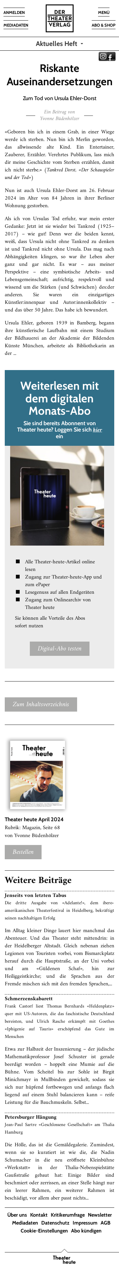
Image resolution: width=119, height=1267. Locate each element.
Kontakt (39, 1215)
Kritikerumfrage (68, 1215)
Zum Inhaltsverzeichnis (41, 704)
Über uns (17, 1215)
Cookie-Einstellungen (44, 1231)
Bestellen (23, 852)
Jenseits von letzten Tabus (35, 895)
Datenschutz (55, 1223)
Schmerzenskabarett (29, 999)
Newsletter (100, 1215)
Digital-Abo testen (60, 649)
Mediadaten (25, 1223)
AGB (105, 1223)
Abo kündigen (86, 1231)
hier (97, 430)
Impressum (85, 1223)
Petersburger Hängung (30, 1117)
